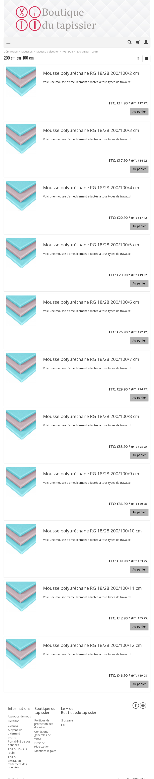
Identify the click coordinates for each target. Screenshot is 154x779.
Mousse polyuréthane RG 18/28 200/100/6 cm (91, 302)
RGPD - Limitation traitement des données (17, 758)
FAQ (64, 721)
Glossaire (67, 716)
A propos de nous (19, 712)
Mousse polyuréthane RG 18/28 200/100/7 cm (91, 359)
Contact (13, 721)
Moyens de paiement (15, 727)
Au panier (139, 111)
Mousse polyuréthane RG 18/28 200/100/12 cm (92, 645)
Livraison (13, 717)
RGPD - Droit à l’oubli (17, 747)
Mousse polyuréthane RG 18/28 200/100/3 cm (91, 130)
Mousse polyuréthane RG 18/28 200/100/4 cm (91, 187)
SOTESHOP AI (139, 774)
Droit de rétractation (42, 740)
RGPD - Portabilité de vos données (19, 737)
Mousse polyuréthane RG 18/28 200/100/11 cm (92, 588)
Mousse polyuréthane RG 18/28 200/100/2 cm (91, 73)
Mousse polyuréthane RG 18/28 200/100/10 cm (92, 530)
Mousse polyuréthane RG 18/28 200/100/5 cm (91, 244)
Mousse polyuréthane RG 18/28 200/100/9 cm (91, 473)
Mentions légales (45, 747)
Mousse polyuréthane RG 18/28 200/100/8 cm (91, 416)
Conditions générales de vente (42, 731)
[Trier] (138, 58)
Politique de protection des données (43, 719)
